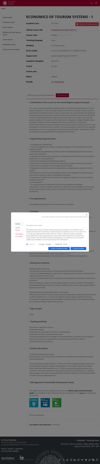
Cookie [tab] (17, 224)
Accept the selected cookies (59, 248)
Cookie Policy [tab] (17, 229)
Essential (32, 244)
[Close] (86, 214)
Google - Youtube (45, 244)
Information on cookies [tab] (19, 235)
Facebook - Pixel (61, 244)
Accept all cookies (78, 248)
